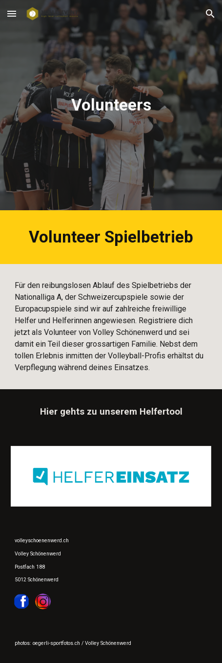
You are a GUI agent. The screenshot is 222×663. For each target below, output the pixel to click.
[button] (11, 13)
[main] (111, 105)
